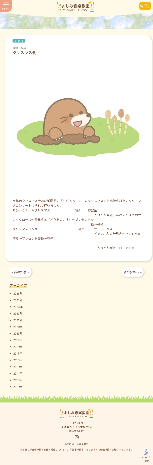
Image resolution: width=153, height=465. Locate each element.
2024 (16, 306)
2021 (16, 326)
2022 (16, 320)
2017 (16, 353)
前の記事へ (22, 272)
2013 (16, 380)
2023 (16, 313)
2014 (16, 373)
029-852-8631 (76, 431)
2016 (16, 360)
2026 (16, 293)
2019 (16, 340)
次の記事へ (131, 272)
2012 (16, 386)
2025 (16, 300)
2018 (16, 346)
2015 (16, 366)
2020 (16, 333)
